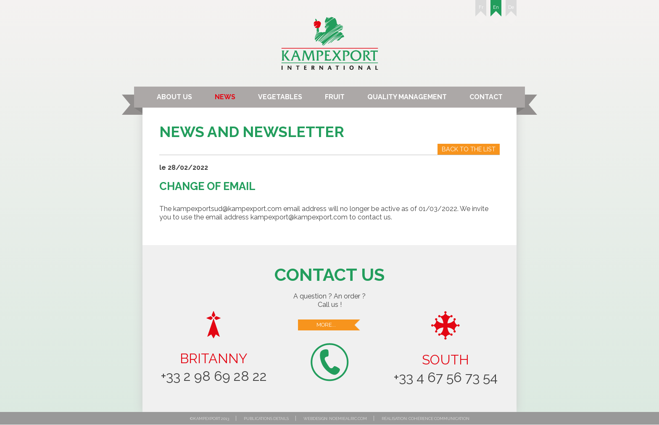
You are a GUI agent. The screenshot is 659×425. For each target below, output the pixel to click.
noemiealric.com (348, 418)
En (495, 10)
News (225, 97)
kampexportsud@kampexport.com (227, 209)
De (511, 10)
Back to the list (469, 149)
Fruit (335, 97)
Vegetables (280, 97)
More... (338, 324)
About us (174, 97)
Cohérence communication (439, 418)
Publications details (266, 418)
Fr (480, 10)
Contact (486, 97)
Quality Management (407, 97)
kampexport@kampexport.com (299, 217)
